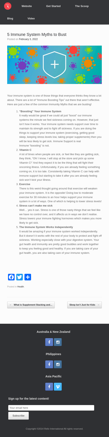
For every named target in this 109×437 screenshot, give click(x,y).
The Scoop (82, 6)
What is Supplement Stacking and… (30, 305)
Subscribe (18, 415)
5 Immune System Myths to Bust (36, 34)
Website (27, 6)
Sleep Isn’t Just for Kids (85, 305)
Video (31, 18)
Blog (10, 18)
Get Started (53, 6)
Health (20, 286)
